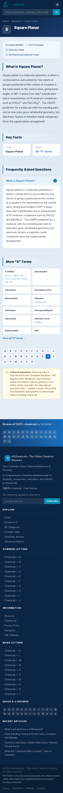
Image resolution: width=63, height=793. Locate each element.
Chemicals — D (13, 571)
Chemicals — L (12, 655)
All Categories (12, 527)
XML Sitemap (11, 635)
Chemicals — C (13, 566)
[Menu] (57, 4)
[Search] (56, 12)
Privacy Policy (12, 625)
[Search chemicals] (28, 12)
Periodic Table (12, 532)
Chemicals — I (12, 595)
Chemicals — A (13, 557)
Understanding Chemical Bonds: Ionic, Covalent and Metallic (30, 736)
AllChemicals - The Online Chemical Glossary (29, 458)
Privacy (6, 788)
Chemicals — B (13, 562)
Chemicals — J (13, 600)
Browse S (17, 21)
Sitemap (30, 788)
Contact (41, 788)
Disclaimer (10, 630)
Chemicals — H (13, 590)
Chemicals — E (13, 576)
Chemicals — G (13, 586)
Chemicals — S (13, 689)
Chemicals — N (13, 665)
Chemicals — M (13, 660)
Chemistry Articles (14, 537)
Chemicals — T (13, 694)
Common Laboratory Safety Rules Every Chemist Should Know (31, 744)
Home (6, 21)
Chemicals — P (13, 674)
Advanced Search (14, 541)
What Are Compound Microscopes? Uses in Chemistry (28, 753)
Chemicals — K (13, 650)
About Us (9, 616)
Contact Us (10, 620)
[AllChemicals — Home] (14, 4)
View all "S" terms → (14, 338)
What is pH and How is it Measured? (24, 729)
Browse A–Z (11, 522)
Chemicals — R (13, 684)
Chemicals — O (13, 670)
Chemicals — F (13, 581)
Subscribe (52, 501)
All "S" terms (43, 151)
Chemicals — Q (13, 679)
